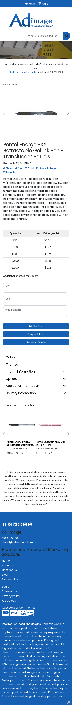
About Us (8, 565)
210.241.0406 (10, 538)
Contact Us (9, 570)
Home (6, 561)
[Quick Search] (43, 36)
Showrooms (9, 591)
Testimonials (10, 579)
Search (6, 587)
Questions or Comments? (18, 608)
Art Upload (9, 601)
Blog (5, 575)
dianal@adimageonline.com (20, 542)
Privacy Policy (11, 596)
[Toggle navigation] (5, 36)
